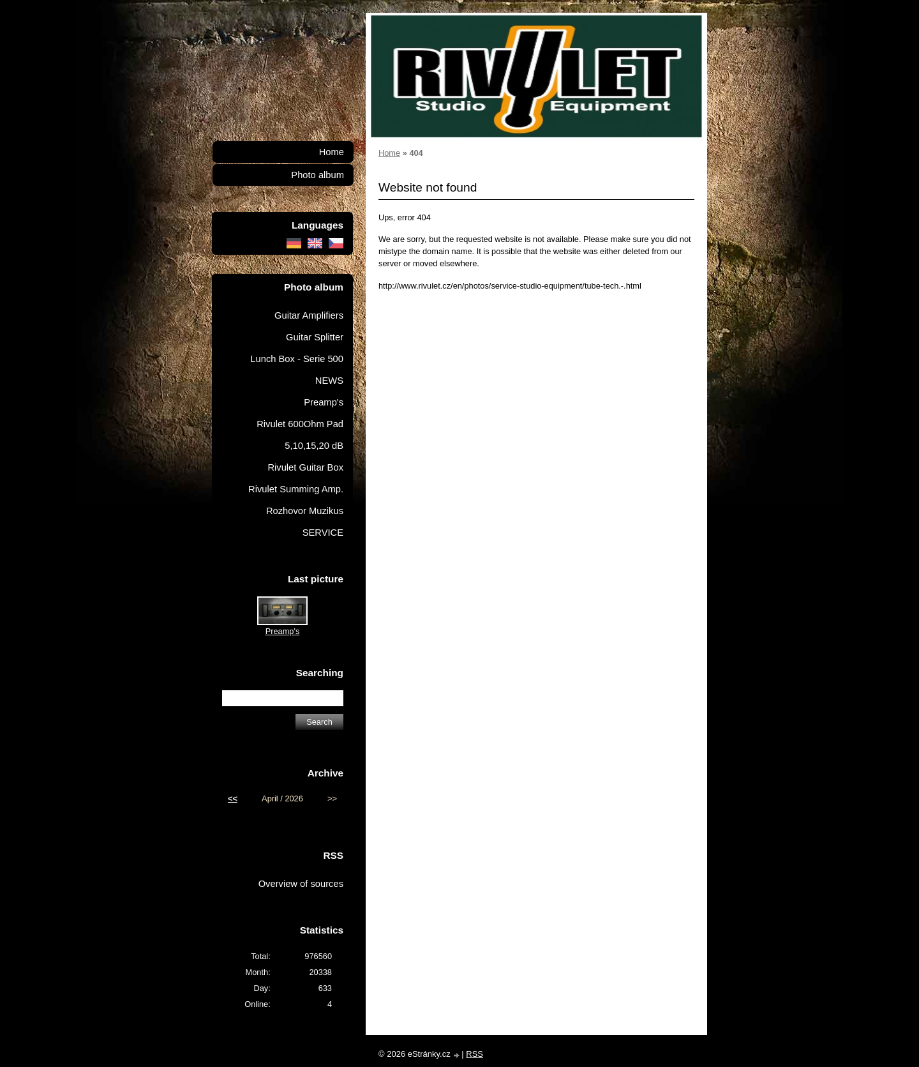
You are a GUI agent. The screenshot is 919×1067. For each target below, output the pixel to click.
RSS (474, 1054)
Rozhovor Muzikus (304, 511)
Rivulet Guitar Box (305, 467)
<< (232, 798)
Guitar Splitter (314, 337)
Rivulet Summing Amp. (295, 489)
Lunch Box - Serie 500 (296, 359)
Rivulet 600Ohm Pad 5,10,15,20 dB (300, 435)
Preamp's (323, 402)
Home (389, 153)
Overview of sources (300, 884)
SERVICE (323, 532)
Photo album (317, 175)
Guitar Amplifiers (308, 315)
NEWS (329, 380)
